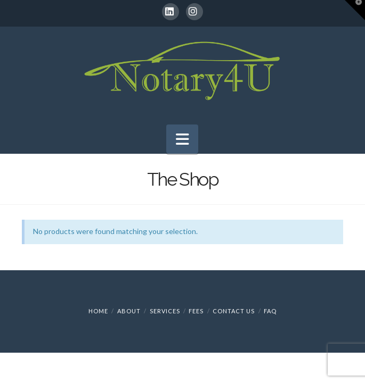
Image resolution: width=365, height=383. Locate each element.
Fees (196, 310)
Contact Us (234, 310)
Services (165, 310)
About (129, 310)
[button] (182, 139)
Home (98, 310)
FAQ (270, 310)
